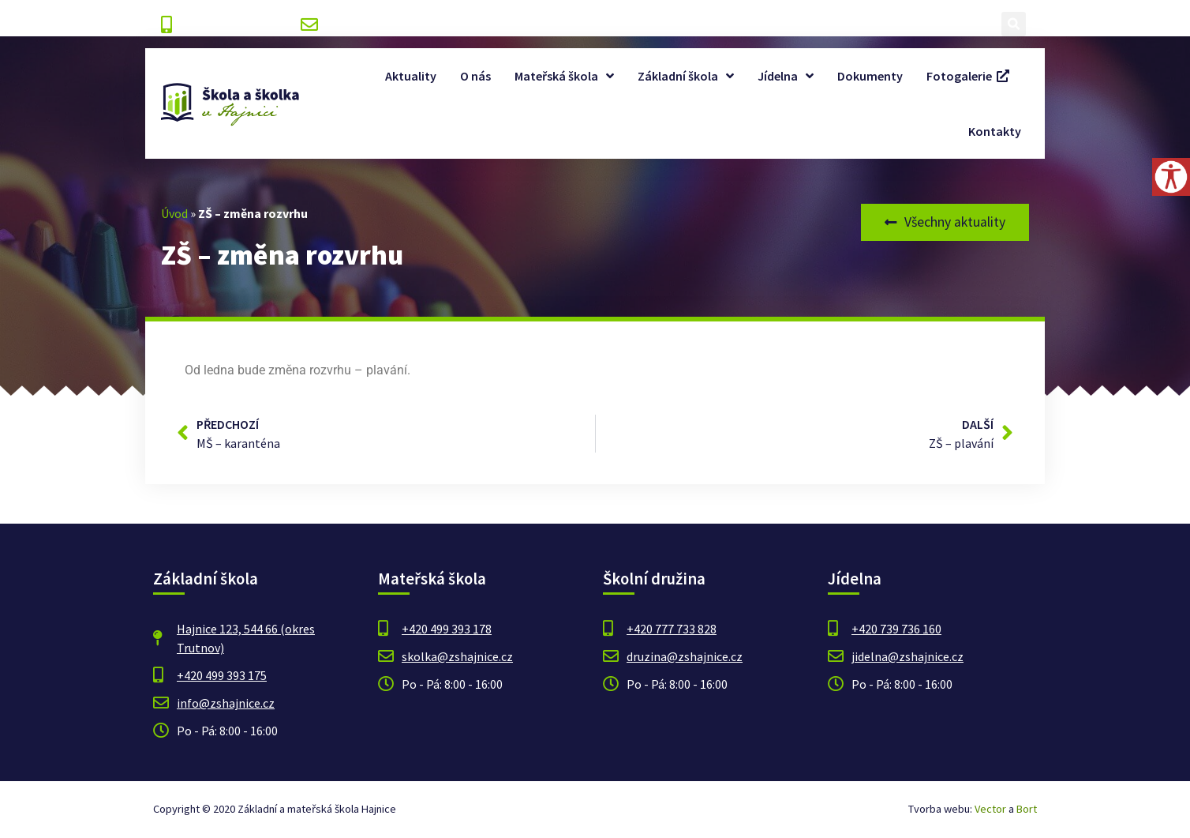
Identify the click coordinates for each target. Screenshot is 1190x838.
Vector (990, 809)
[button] (1013, 24)
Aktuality (410, 76)
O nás (475, 76)
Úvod (174, 213)
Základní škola (686, 76)
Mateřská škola (564, 76)
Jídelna (786, 76)
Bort (1026, 809)
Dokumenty (870, 76)
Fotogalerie (967, 76)
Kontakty (994, 131)
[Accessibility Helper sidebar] (1171, 177)
